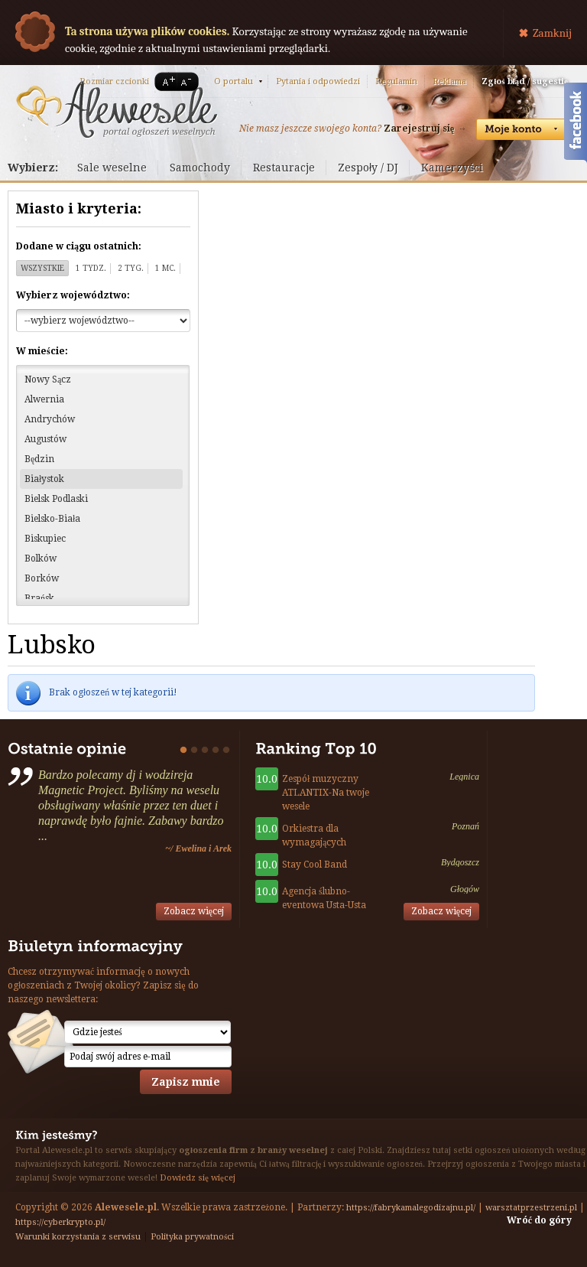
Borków (41, 578)
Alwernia (44, 399)
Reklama (449, 81)
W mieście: (42, 351)
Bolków (40, 558)
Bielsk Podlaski (56, 498)
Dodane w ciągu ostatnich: (78, 246)
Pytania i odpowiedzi (318, 81)
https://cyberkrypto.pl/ (60, 1222)
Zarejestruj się (419, 128)
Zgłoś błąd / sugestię (525, 81)
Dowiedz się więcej (197, 1178)
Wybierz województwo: (73, 295)
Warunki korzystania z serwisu (78, 1237)
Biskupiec (45, 538)
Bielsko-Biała (52, 518)
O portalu (233, 81)
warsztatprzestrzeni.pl (531, 1208)
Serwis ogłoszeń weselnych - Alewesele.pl (116, 109)
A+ (165, 81)
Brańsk (39, 598)
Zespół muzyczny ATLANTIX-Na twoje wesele (325, 793)
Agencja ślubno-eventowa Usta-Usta (324, 898)
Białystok (44, 479)
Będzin (39, 459)
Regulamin (396, 81)
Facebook (575, 125)
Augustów (45, 439)
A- (188, 81)
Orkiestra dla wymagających (314, 835)
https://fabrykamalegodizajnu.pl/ (410, 1208)
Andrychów (49, 419)
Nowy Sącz (47, 379)
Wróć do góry (539, 1220)
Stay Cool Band (314, 864)
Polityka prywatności (192, 1237)
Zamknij (552, 33)
